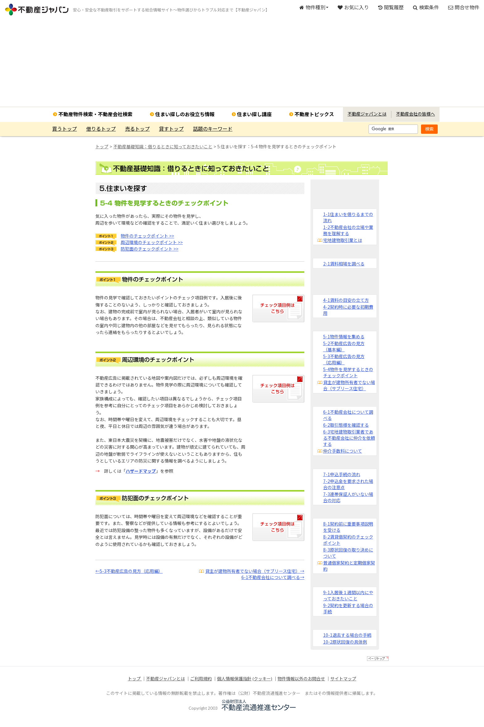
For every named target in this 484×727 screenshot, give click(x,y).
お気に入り (353, 7)
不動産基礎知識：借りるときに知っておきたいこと (162, 146)
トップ (101, 146)
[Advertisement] (242, 63)
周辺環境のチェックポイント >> (152, 242)
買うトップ (64, 129)
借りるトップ (101, 129)
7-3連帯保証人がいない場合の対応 (348, 497)
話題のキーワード (212, 129)
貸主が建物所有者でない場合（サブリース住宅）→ (254, 571)
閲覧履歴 (391, 7)
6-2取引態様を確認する (346, 425)
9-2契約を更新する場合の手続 (348, 608)
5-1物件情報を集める (344, 336)
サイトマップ (343, 678)
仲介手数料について (342, 451)
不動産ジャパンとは (367, 113)
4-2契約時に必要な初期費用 (348, 310)
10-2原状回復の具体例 (345, 642)
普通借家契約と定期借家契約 (349, 566)
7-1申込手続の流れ (341, 474)
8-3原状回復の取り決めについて (348, 553)
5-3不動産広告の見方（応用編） (344, 359)
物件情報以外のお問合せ (301, 678)
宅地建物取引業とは (342, 240)
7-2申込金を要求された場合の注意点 (348, 484)
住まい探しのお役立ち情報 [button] (185, 114)
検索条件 (426, 7)
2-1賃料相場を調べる (344, 263)
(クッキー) (262, 678)
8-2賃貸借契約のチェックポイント (348, 540)
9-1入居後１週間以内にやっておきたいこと (348, 595)
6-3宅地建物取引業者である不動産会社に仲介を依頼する (349, 438)
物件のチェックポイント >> (147, 236)
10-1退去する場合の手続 (347, 635)
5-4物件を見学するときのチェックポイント (348, 372)
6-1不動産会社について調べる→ (272, 577)
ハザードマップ (141, 471)
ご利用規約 (201, 678)
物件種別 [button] (313, 7)
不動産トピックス (314, 114)
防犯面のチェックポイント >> (149, 249)
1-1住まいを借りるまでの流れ (348, 217)
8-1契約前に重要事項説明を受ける (348, 527)
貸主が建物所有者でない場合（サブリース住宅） (349, 385)
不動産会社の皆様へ (415, 113)
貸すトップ (171, 129)
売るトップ (137, 129)
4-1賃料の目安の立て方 (346, 300)
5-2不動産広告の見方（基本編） (344, 346)
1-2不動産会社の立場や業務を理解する (348, 230)
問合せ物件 (463, 7)
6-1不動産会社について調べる (348, 415)
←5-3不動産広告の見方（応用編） (129, 571)
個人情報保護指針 (234, 678)
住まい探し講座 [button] (254, 114)
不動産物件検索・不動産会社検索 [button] (95, 114)
